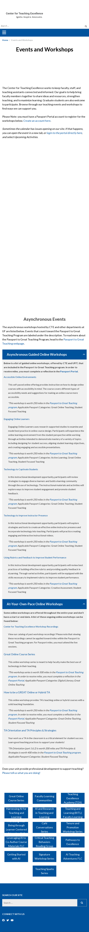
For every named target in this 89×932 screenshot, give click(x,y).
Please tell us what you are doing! (21, 772)
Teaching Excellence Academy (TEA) (73, 798)
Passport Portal (69, 371)
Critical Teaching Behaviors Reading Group (44, 841)
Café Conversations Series (44, 827)
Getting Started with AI (16, 856)
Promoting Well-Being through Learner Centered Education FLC (16, 827)
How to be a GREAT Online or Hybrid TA (27, 692)
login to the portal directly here (64, 132)
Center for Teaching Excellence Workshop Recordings (31, 626)
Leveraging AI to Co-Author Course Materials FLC (16, 841)
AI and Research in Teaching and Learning (44, 812)
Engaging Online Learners (16, 419)
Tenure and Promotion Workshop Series (72, 827)
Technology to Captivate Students (21, 469)
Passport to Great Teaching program (62, 752)
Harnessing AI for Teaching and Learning (16, 812)
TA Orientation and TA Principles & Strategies (30, 730)
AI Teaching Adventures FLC (72, 856)
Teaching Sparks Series (44, 871)
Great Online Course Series (19, 654)
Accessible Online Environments (20, 377)
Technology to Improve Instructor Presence (26, 515)
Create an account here (37, 120)
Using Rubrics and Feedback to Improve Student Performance (35, 557)
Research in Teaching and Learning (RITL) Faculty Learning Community (72, 812)
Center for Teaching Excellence (24, 13)
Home (5, 40)
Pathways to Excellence (72, 842)
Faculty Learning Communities (44, 798)
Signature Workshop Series (44, 856)
